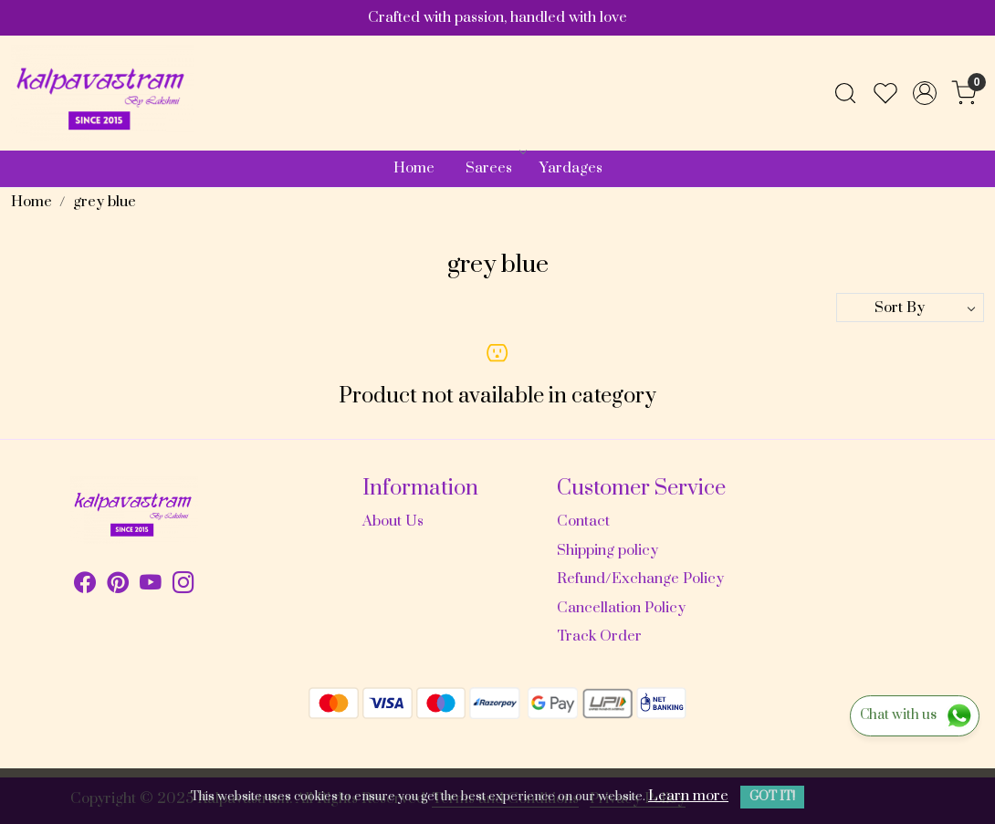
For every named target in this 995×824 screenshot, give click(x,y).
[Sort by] (910, 307)
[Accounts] (925, 93)
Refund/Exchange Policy (640, 578)
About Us (393, 521)
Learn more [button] (688, 796)
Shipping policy (607, 550)
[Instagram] (183, 586)
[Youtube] (150, 586)
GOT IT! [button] (772, 796)
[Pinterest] (117, 586)
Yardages (570, 168)
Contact (583, 521)
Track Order (599, 636)
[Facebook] (85, 586)
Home (414, 168)
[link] (845, 93)
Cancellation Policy (621, 608)
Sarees (495, 168)
